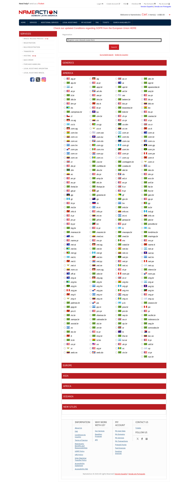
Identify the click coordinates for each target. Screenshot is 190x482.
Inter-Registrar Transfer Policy (80, 459)
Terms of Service (81, 440)
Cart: (145, 14)
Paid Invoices (120, 448)
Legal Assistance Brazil (34, 73)
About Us (78, 428)
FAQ (125, 4)
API (96, 440)
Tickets (106, 22)
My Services (119, 438)
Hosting (30, 56)
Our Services (99, 431)
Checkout (136, 4)
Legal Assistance (70, 22)
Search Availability (122, 22)
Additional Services (50, 22)
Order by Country (121, 55)
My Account (164, 4)
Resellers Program (98, 435)
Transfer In (29, 51)
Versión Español (147, 7)
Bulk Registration (32, 47)
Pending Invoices (118, 452)
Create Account (113, 4)
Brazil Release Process (36, 39)
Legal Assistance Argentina (36, 69)
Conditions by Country (80, 436)
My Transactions (121, 441)
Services (33, 22)
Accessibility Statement (80, 465)
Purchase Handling (32, 64)
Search (114, 47)
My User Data (120, 431)
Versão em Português (163, 7)
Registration (29, 43)
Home (23, 22)
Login (100, 4)
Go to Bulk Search (106, 55)
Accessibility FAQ (81, 469)
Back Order (28, 60)
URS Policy (79, 455)
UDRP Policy (79, 451)
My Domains (150, 4)
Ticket (41, 4)
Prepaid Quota (120, 445)
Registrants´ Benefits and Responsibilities (81, 446)
